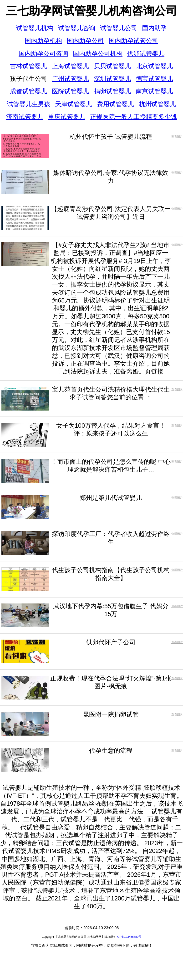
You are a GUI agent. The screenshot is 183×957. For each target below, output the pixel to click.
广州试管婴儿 (70, 78)
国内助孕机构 (43, 40)
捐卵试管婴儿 (112, 91)
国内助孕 (154, 28)
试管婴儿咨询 (76, 28)
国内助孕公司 (85, 40)
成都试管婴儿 (28, 91)
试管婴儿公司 (118, 28)
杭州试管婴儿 (157, 104)
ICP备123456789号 (129, 936)
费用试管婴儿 (115, 104)
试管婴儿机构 (34, 28)
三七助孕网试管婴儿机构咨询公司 (91, 11)
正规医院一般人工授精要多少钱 (133, 116)
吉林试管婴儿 (28, 66)
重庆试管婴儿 (66, 116)
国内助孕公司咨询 (43, 53)
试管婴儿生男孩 (28, 104)
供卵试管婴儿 (145, 53)
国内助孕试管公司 (133, 40)
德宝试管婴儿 (154, 78)
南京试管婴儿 (154, 91)
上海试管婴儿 (70, 66)
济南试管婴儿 (24, 116)
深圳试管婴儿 (112, 78)
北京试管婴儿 (154, 66)
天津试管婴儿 (73, 104)
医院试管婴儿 (70, 91)
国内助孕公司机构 (97, 53)
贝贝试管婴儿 (112, 66)
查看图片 (177, 136)
